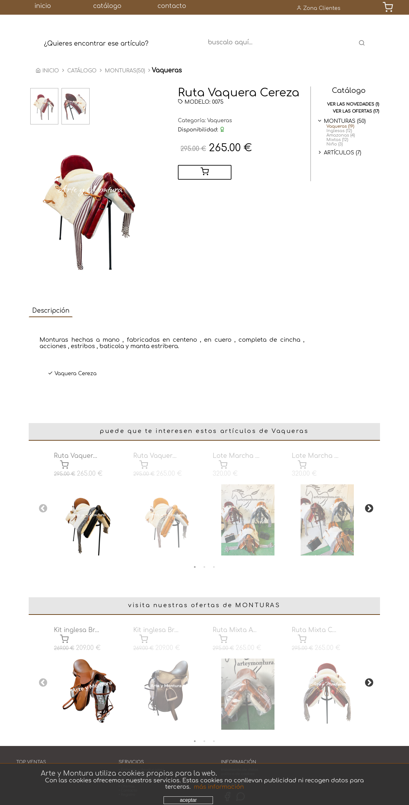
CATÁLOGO (82, 71)
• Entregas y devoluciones (141, 755)
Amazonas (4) (340, 136)
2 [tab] (204, 559)
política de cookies (238, 759)
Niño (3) (334, 145)
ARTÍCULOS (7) (342, 153)
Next (367, 504)
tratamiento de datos (239, 755)
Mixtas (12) (337, 140)
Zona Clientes (318, 8)
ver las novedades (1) (353, 105)
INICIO (48, 71)
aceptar (188, 800)
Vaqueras (219, 121)
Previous (41, 504)
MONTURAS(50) (125, 71)
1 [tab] (195, 559)
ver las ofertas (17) (356, 112)
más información (219, 787)
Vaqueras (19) (340, 127)
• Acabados (129, 759)
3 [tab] (214, 559)
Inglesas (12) (339, 131)
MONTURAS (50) (345, 122)
